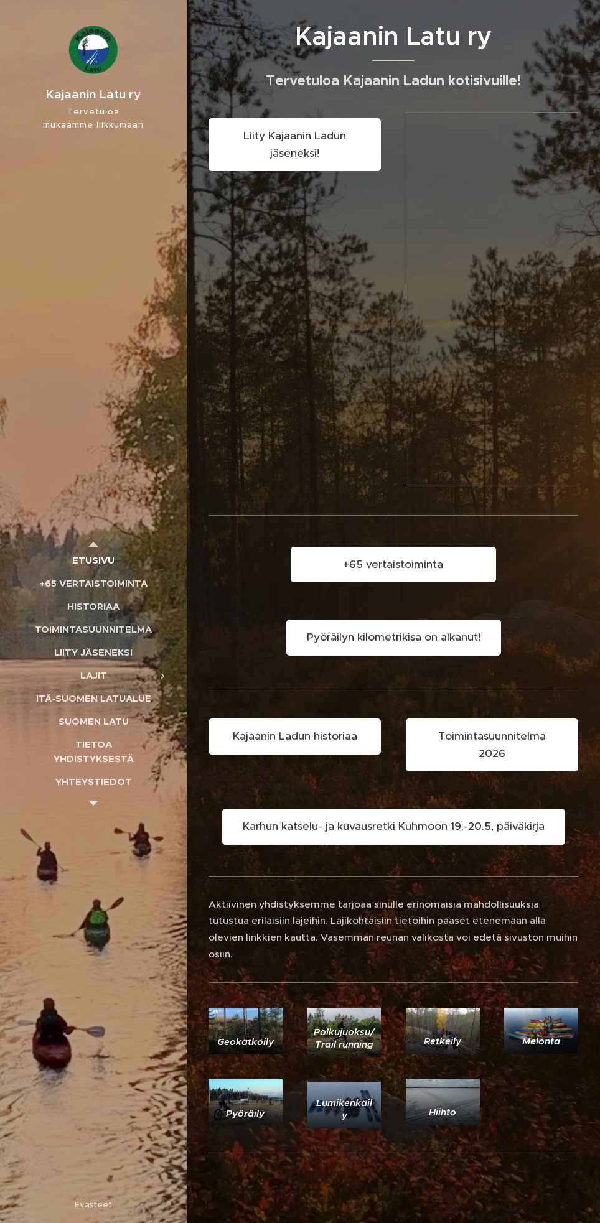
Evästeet (93, 1204)
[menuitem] (93, 560)
